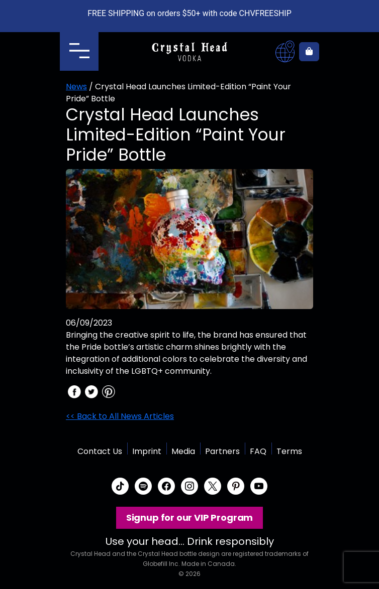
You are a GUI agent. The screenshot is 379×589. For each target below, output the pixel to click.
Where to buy (285, 52)
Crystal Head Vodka (189, 51)
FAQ (258, 451)
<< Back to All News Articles (120, 416)
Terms (289, 451)
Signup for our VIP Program (189, 517)
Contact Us (99, 451)
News (76, 86)
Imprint (146, 451)
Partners (222, 451)
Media (183, 451)
